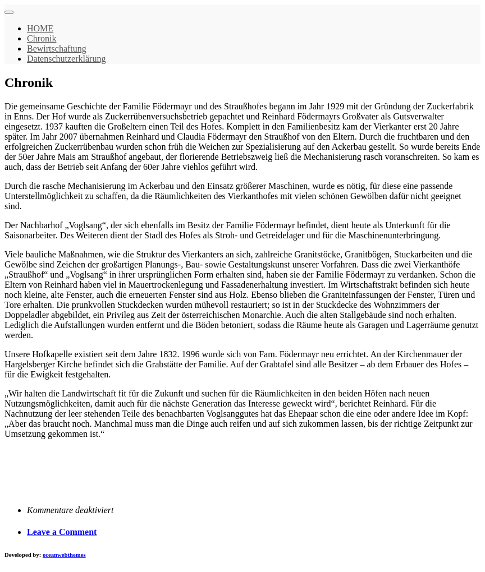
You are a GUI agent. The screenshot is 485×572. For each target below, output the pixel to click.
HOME (40, 28)
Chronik (41, 38)
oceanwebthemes (64, 554)
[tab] (254, 532)
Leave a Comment (62, 532)
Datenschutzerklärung (66, 58)
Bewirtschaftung (56, 48)
